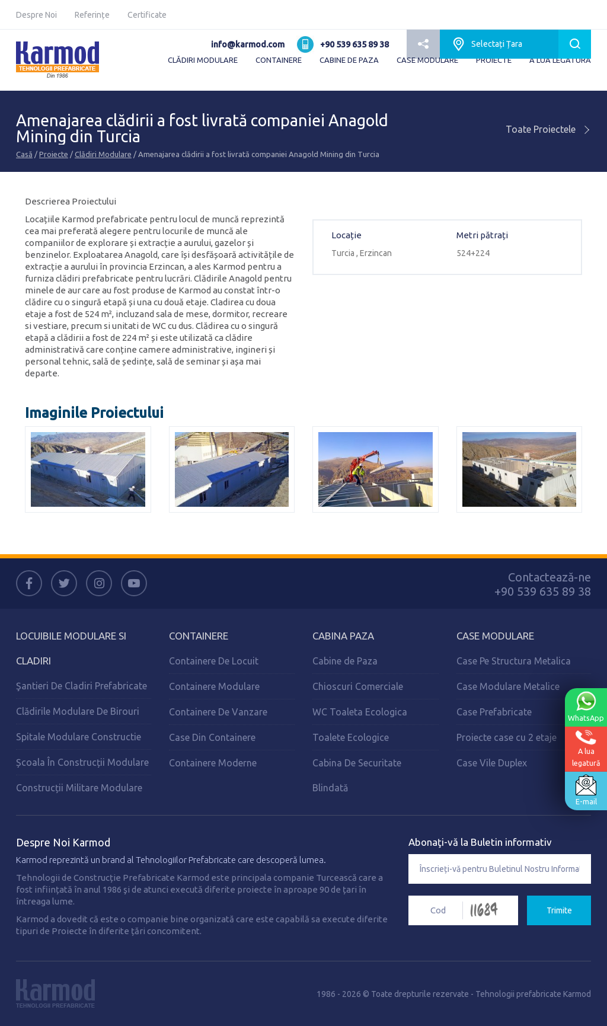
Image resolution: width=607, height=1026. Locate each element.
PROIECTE (494, 60)
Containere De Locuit (213, 661)
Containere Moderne (213, 762)
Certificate (147, 15)
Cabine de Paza (345, 661)
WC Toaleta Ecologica (359, 712)
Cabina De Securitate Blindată (356, 775)
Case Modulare (495, 635)
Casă (24, 154)
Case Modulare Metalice (508, 686)
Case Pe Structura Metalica (513, 661)
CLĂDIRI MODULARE (203, 60)
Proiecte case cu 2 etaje (506, 737)
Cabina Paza (343, 635)
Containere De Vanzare (218, 712)
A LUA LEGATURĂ (560, 60)
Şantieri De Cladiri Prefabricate (81, 685)
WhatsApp (585, 706)
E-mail (585, 790)
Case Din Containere (212, 737)
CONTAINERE (278, 60)
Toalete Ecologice (350, 737)
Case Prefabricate (494, 712)
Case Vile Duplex (491, 762)
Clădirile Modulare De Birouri (77, 711)
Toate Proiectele (548, 129)
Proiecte (53, 154)
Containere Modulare (214, 686)
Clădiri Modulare (103, 154)
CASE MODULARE (427, 60)
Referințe (92, 15)
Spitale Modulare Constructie (78, 736)
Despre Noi (36, 15)
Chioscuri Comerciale (357, 686)
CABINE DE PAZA (349, 60)
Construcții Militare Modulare (79, 787)
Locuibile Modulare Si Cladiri (71, 648)
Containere (198, 635)
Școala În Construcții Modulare (82, 762)
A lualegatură (585, 748)
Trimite (559, 910)
